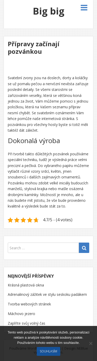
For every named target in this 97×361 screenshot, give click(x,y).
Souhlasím (48, 351)
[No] (90, 343)
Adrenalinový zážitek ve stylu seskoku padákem (47, 294)
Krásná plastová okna (26, 285)
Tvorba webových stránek (29, 304)
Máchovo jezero (21, 313)
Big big (48, 11)
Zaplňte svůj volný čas (26, 323)
